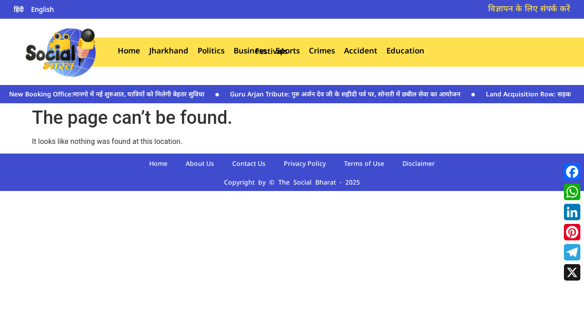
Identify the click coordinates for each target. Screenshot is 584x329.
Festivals (271, 52)
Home (158, 164)
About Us (200, 164)
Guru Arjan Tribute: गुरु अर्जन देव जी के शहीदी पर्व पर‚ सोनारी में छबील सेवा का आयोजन (345, 94)
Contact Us (249, 164)
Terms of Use (364, 164)
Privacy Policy (305, 164)
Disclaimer (418, 164)
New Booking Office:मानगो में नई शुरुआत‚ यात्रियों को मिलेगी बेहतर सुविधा (106, 94)
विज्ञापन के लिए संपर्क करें (529, 9)
